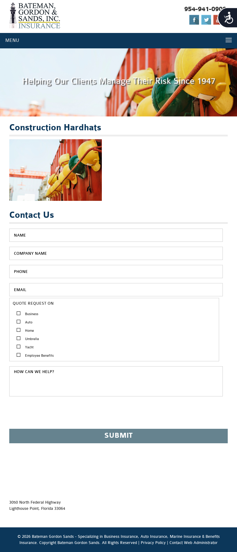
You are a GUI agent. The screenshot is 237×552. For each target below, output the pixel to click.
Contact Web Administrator (193, 542)
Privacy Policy (153, 542)
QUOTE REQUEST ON (33, 303)
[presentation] (56, 415)
